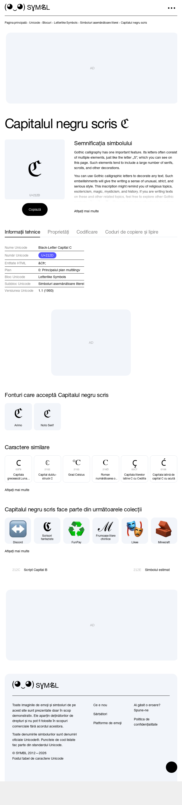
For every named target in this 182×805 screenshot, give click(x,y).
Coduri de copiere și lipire (131, 232)
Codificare (87, 232)
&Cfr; (42, 263)
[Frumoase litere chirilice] (105, 530)
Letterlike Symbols (52, 277)
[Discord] (18, 530)
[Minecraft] (164, 530)
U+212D (47, 255)
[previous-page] (16, 23)
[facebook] (166, 685)
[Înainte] (174, 23)
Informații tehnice (22, 232)
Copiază (35, 209)
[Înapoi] (166, 23)
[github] (155, 685)
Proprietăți (58, 232)
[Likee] (135, 530)
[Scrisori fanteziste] (47, 530)
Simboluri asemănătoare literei (61, 284)
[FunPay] (76, 530)
